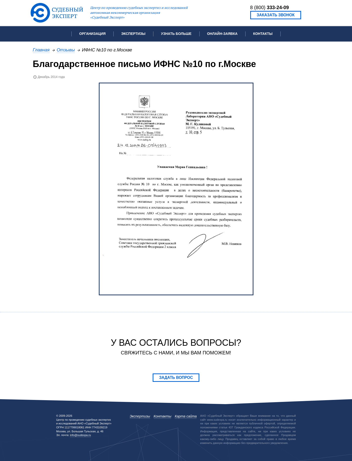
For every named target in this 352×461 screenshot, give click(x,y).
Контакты (262, 33)
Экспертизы (140, 416)
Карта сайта (186, 416)
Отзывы (66, 50)
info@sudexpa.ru (80, 435)
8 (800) (269, 7)
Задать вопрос (176, 377)
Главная (41, 50)
